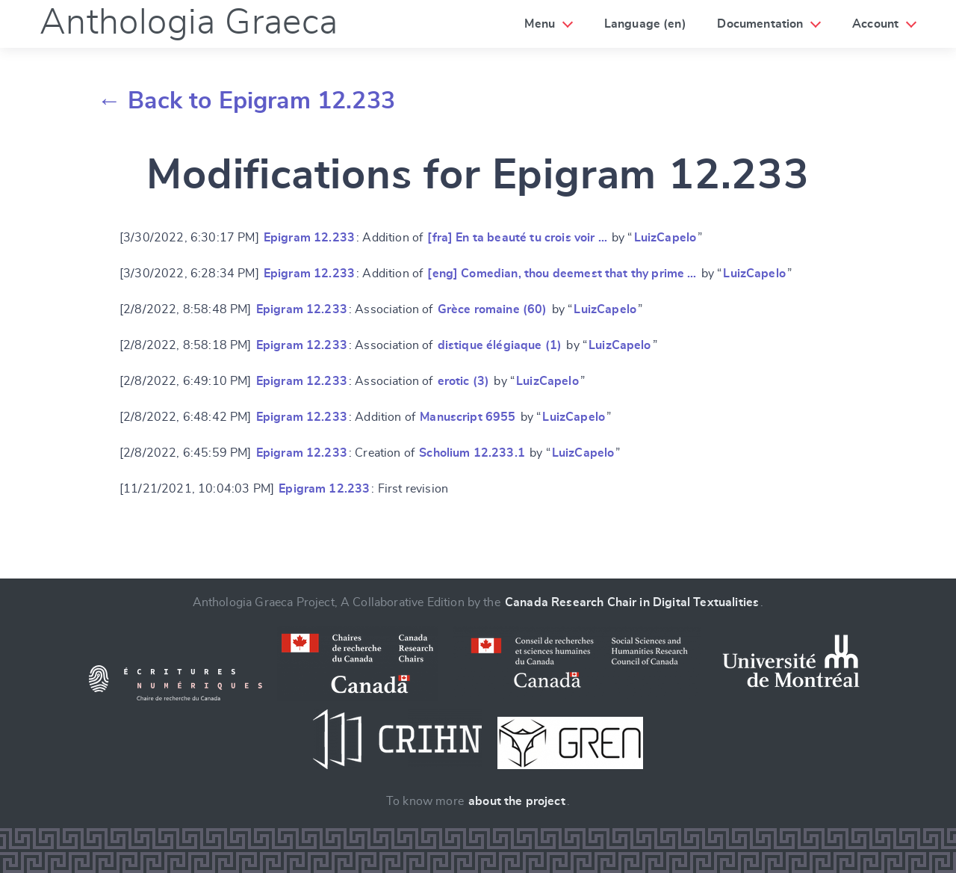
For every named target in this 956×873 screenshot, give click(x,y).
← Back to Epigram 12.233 (246, 101)
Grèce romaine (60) (492, 309)
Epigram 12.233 (309, 238)
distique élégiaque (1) (500, 345)
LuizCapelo (665, 238)
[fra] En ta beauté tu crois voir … (516, 238)
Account (875, 24)
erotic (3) (464, 381)
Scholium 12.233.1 (472, 453)
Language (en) (645, 24)
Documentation (760, 24)
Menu (539, 24)
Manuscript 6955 (467, 417)
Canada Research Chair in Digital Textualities (632, 602)
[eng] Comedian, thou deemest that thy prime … (561, 274)
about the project (516, 801)
